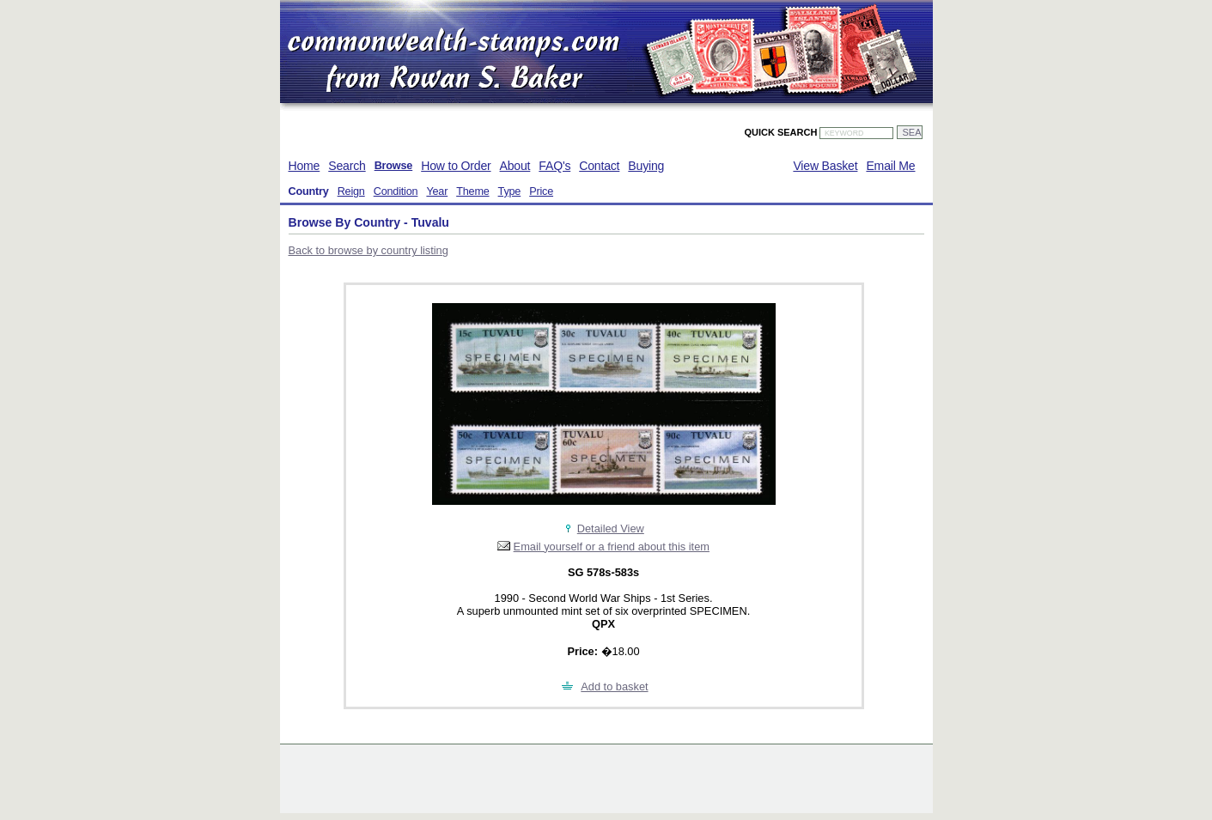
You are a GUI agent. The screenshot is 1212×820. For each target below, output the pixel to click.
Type (509, 191)
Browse (394, 166)
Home (304, 166)
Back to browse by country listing (368, 250)
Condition (396, 191)
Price (541, 191)
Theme (472, 191)
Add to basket (614, 686)
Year (437, 191)
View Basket (825, 166)
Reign (351, 191)
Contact (599, 166)
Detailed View (610, 528)
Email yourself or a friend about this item (612, 546)
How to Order (455, 166)
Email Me (890, 166)
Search (346, 166)
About (515, 166)
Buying (646, 166)
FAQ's (554, 166)
